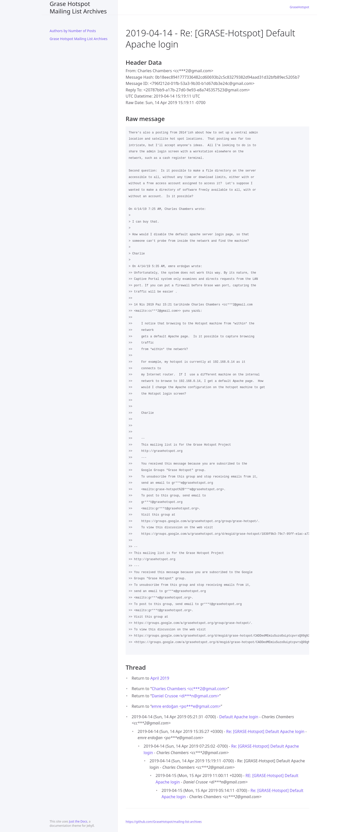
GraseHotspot (299, 7)
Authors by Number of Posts (73, 30)
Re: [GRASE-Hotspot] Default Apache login (265, 731)
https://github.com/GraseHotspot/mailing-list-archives (164, 822)
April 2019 (159, 678)
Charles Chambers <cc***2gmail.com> (190, 688)
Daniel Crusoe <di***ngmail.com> (185, 696)
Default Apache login (238, 716)
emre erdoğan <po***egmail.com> (186, 706)
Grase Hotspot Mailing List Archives (78, 7)
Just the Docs (78, 821)
